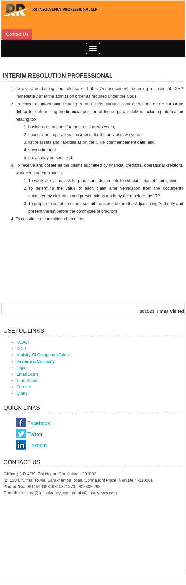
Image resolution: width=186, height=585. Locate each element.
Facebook (38, 423)
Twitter (35, 434)
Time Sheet (26, 380)
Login (21, 367)
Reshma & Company (35, 361)
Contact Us (17, 34)
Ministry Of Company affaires (43, 355)
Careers (23, 386)
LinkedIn (37, 445)
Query (21, 393)
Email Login (27, 374)
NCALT (23, 342)
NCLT (21, 348)
